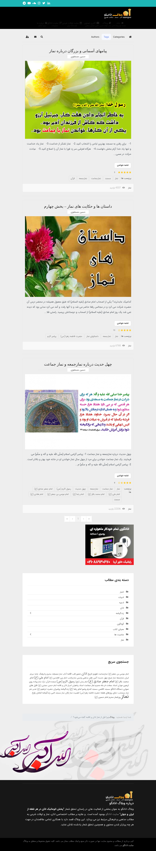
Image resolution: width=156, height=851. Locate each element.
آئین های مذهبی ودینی (87, 678)
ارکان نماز (65, 693)
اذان (122, 608)
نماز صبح (112, 678)
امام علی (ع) (114, 494)
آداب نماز (63, 674)
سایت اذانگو (112, 814)
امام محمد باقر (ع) (96, 494)
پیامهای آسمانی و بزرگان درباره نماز (78, 51)
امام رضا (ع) (78, 494)
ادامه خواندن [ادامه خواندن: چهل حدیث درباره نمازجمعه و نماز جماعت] (122, 475)
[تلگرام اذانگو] (24, 3)
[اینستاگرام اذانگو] (39, 3)
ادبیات (121, 597)
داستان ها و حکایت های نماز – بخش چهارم (78, 206)
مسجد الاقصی (104, 689)
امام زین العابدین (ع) (58, 678)
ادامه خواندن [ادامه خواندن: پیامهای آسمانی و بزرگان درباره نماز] (122, 165)
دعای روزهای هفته (109, 693)
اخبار (122, 592)
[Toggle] (29, 613)
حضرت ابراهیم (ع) (45, 689)
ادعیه (121, 602)
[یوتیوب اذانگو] (29, 3)
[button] (42, 37)
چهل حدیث (80, 489)
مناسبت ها (119, 634)
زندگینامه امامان (43, 693)
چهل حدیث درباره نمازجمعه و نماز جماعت (78, 364)
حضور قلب (76, 674)
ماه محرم (99, 685)
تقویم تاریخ (93, 674)
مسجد (108, 178)
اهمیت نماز (74, 693)
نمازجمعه (83, 178)
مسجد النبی (56, 693)
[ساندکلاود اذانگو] (34, 3)
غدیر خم (32, 689)
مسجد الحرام (92, 689)
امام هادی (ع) (36, 494)
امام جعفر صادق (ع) (43, 489)
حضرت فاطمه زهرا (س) (71, 336)
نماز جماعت (107, 489)
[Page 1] (78, 519)
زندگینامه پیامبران (61, 689)
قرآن (73, 178)
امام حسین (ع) (101, 697)
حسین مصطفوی (78, 56)
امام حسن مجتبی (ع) (47, 685)
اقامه (69, 674)
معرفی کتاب (118, 629)
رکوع (34, 693)
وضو (84, 689)
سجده (53, 681)
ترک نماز (41, 681)
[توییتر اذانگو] (44, 3)
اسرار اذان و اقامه (64, 685)
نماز (116, 178)
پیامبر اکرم (51, 336)
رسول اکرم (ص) (64, 489)
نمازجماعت (96, 178)
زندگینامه (120, 613)
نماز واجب (72, 678)
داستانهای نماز (92, 336)
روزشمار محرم (115, 697)
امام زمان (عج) (81, 681)
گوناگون (120, 624)
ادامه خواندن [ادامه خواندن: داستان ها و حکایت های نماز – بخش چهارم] (122, 323)
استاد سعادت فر (110, 685)
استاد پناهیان (78, 685)
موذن (120, 685)
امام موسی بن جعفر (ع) (58, 494)
